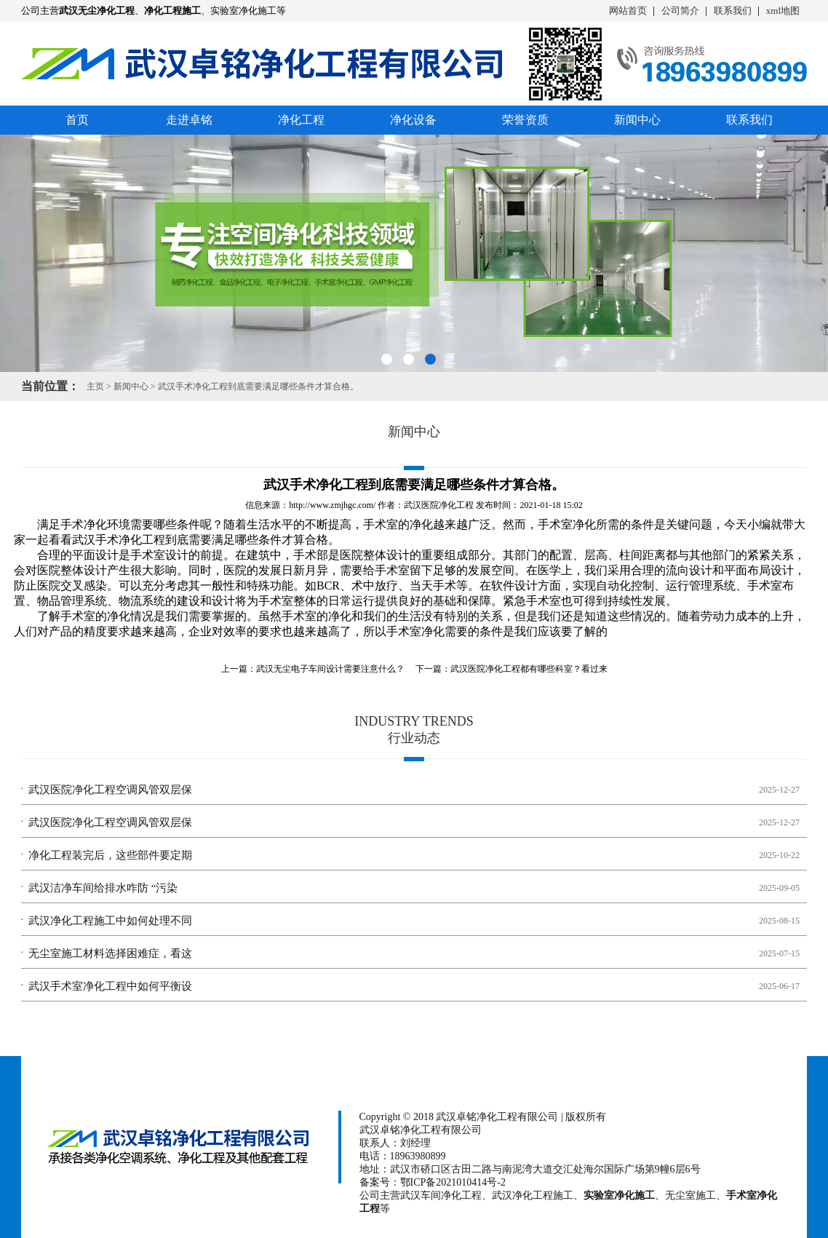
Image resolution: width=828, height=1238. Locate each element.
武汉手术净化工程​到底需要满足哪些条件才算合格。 (258, 386)
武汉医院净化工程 (439, 505)
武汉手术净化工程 (118, 539)
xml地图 (783, 10)
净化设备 (413, 120)
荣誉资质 (525, 120)
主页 (95, 386)
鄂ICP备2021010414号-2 (453, 1182)
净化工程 (301, 120)
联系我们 (733, 10)
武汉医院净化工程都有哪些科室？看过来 (529, 669)
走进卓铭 (189, 120)
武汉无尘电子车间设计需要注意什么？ (330, 669)
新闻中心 (637, 120)
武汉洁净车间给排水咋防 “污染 (103, 888)
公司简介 (680, 10)
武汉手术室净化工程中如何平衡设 (110, 986)
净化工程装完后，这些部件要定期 (110, 855)
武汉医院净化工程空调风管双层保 (110, 789)
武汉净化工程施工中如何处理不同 (110, 920)
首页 (77, 120)
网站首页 (628, 10)
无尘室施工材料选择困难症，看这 (110, 953)
